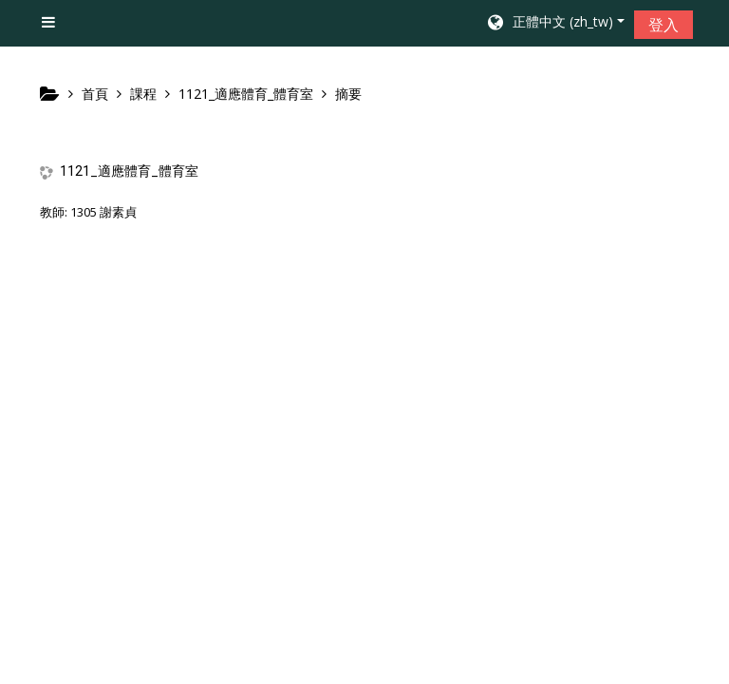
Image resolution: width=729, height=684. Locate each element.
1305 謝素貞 (103, 211)
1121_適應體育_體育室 (129, 171)
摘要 (348, 94)
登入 (663, 24)
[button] (555, 24)
